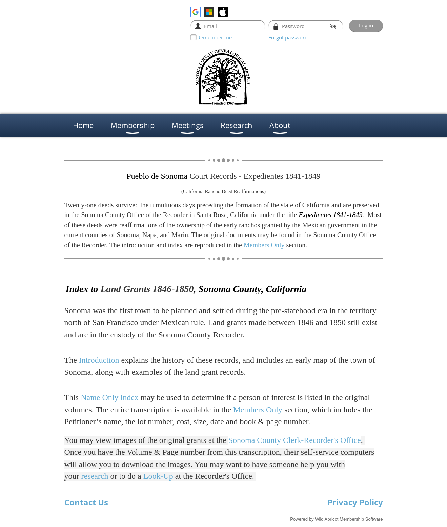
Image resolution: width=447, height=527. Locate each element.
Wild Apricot (326, 519)
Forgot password (288, 37)
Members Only (264, 245)
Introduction (99, 360)
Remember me (214, 37)
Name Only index (110, 397)
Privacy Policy (355, 502)
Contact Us (86, 502)
